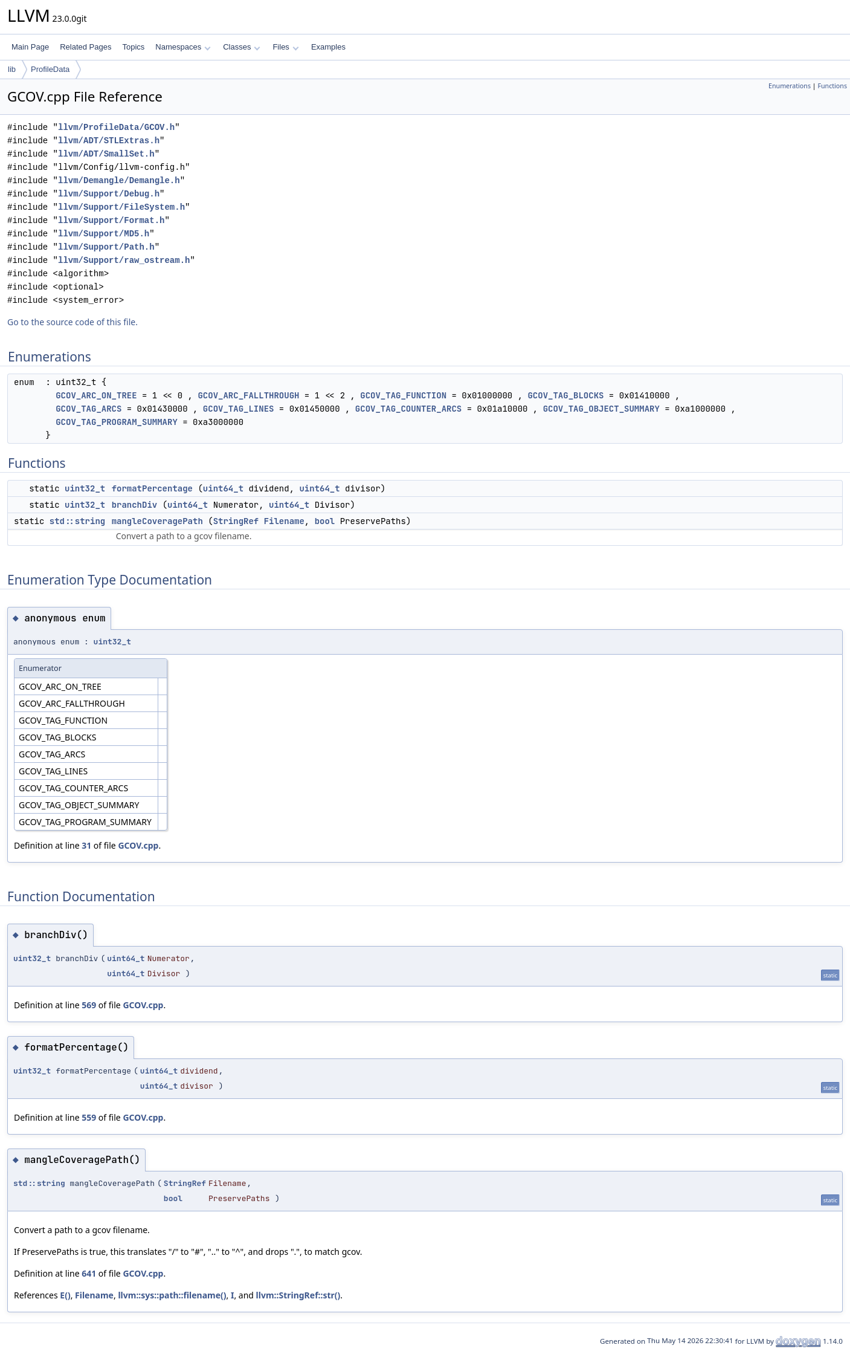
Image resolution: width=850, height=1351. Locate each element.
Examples (328, 46)
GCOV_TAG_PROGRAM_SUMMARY (117, 421)
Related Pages (85, 46)
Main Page (30, 46)
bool (325, 521)
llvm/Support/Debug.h (108, 193)
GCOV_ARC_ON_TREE (96, 395)
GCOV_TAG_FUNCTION (403, 395)
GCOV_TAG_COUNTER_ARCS (408, 408)
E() (65, 1295)
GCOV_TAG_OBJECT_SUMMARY (601, 408)
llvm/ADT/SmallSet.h (106, 154)
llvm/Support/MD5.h (103, 233)
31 (86, 845)
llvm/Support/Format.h (111, 220)
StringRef (236, 521)
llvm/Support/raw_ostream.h (124, 260)
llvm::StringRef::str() (298, 1295)
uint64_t (223, 488)
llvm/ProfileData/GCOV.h (116, 127)
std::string (77, 521)
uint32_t (85, 488)
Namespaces (182, 46)
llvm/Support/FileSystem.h (121, 207)
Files (285, 46)
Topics (133, 46)
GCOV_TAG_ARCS (88, 408)
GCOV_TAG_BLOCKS (565, 395)
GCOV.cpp (138, 845)
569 (89, 1005)
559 (89, 1117)
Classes (241, 46)
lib (12, 69)
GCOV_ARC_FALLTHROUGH (248, 395)
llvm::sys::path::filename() (172, 1295)
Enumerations (789, 86)
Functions (832, 86)
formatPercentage (152, 488)
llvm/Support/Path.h (106, 247)
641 (89, 1273)
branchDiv (135, 504)
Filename (284, 521)
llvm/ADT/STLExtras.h (108, 140)
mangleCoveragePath (157, 521)
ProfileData (50, 69)
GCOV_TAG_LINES (238, 408)
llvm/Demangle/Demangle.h (119, 180)
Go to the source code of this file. (72, 322)
